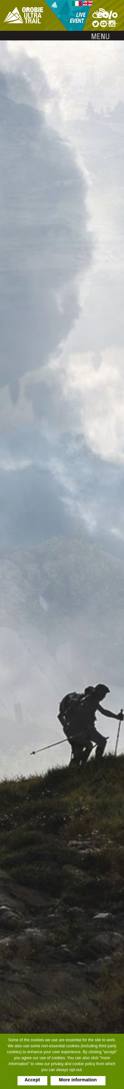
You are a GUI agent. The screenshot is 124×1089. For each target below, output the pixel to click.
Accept (32, 1079)
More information (78, 1079)
